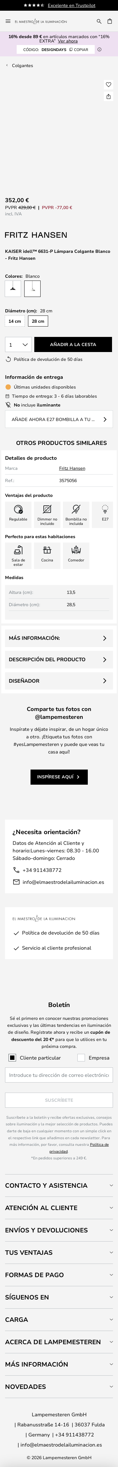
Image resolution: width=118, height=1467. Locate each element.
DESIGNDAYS (55, 49)
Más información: (34, 637)
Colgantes (22, 65)
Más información (36, 1364)
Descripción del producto (47, 659)
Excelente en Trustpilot (71, 5)
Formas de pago (34, 1275)
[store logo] (44, 21)
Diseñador (24, 680)
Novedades (25, 1386)
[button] (108, 84)
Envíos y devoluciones (46, 1230)
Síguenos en (27, 1297)
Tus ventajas (29, 1252)
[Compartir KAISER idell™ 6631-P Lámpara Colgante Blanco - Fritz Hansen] (108, 96)
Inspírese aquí (55, 777)
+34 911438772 (42, 870)
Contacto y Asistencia (46, 1185)
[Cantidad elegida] (18, 344)
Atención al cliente (41, 1207)
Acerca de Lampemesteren (53, 1342)
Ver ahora (68, 41)
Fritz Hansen (72, 468)
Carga (16, 1319)
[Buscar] (99, 21)
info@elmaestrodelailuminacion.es (63, 881)
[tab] (59, 1185)
